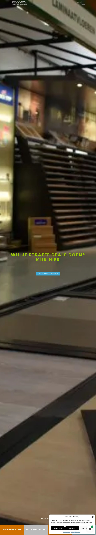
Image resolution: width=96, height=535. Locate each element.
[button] (92, 517)
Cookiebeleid (66, 532)
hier (54, 260)
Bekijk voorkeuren (86, 528)
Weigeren (72, 528)
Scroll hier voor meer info (48, 518)
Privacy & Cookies (75, 532)
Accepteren (58, 528)
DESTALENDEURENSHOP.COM (36, 530)
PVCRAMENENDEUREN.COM (12, 530)
